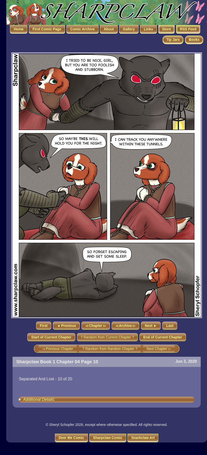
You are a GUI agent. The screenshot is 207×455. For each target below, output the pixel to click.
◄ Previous (66, 326)
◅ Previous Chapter (57, 349)
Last (169, 326)
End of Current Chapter (162, 337)
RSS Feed (188, 29)
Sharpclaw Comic (107, 438)
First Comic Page (47, 29)
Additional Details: (39, 399)
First (43, 326)
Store (166, 29)
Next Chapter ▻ (159, 349)
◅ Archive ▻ (125, 326)
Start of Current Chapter (51, 337)
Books (194, 40)
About (109, 29)
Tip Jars (173, 40)
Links (148, 29)
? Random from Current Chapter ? (107, 337)
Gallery (129, 29)
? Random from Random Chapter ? (110, 349)
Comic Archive (82, 29)
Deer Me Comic (71, 438)
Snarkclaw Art (143, 438)
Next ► (151, 326)
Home (19, 29)
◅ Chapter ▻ (95, 326)
